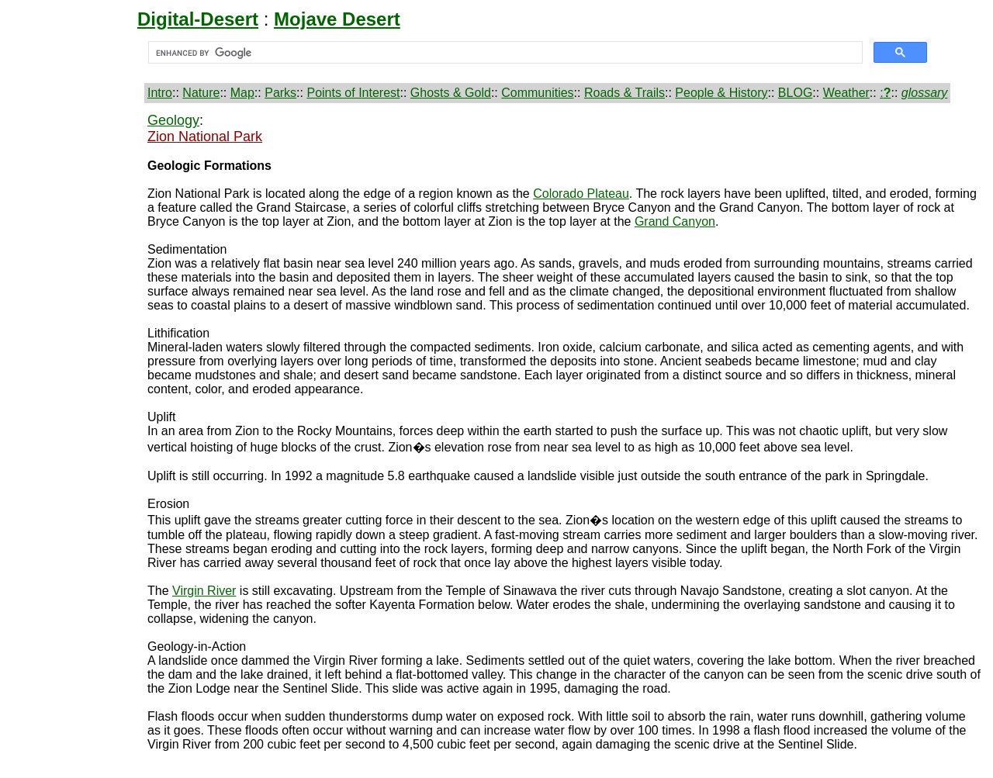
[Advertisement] (75, 345)
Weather (846, 92)
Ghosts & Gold (450, 92)
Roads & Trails (624, 92)
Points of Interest (353, 92)
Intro (159, 92)
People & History (721, 92)
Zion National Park (204, 136)
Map (242, 92)
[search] (504, 53)
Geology (173, 120)
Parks (280, 92)
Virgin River (204, 590)
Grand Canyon (675, 221)
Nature (201, 92)
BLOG (795, 92)
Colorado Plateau (581, 193)
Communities (537, 92)
